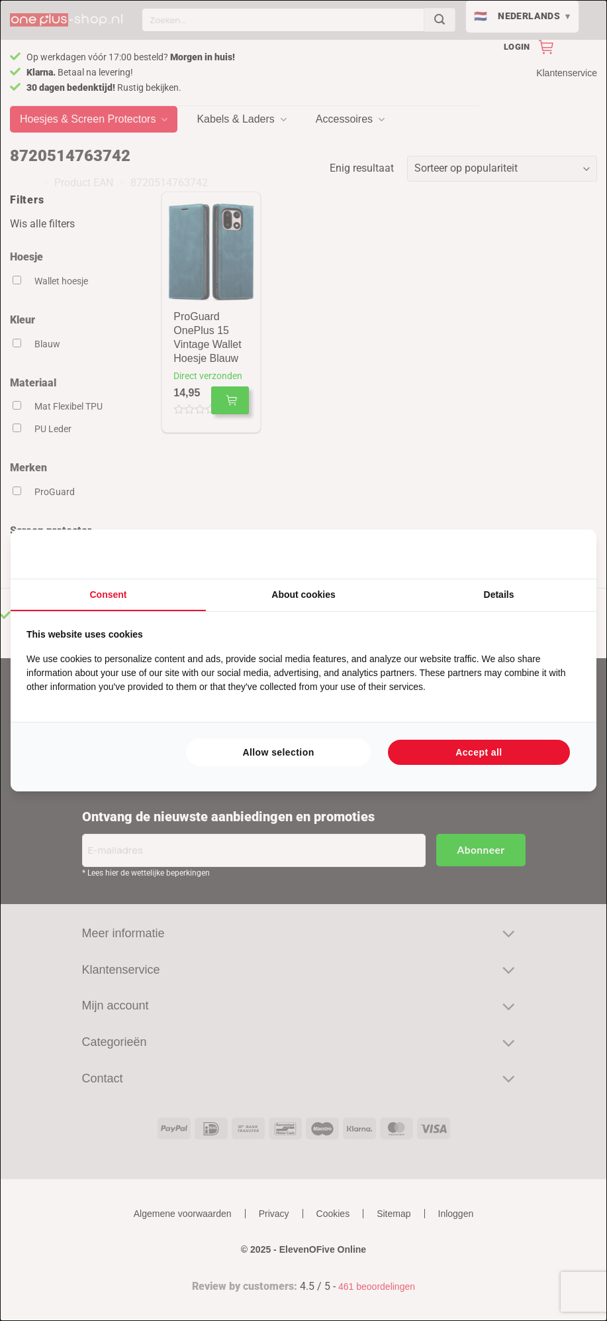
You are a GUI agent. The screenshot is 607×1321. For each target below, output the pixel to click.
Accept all (478, 752)
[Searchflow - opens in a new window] (564, 554)
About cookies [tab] (303, 594)
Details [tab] (499, 594)
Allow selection (278, 752)
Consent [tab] (108, 594)
